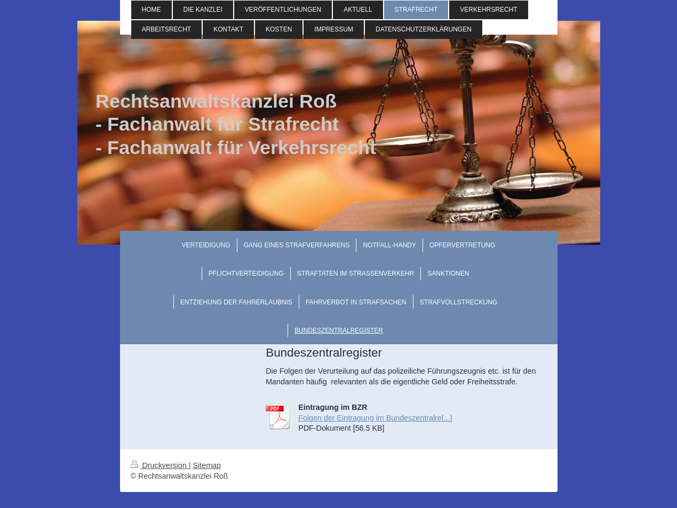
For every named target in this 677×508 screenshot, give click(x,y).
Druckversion (160, 465)
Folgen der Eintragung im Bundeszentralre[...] (375, 418)
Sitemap (207, 465)
